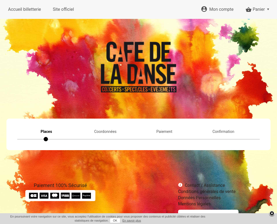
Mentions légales (194, 203)
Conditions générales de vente (207, 191)
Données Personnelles (199, 197)
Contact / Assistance (205, 185)
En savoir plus (131, 220)
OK (115, 220)
